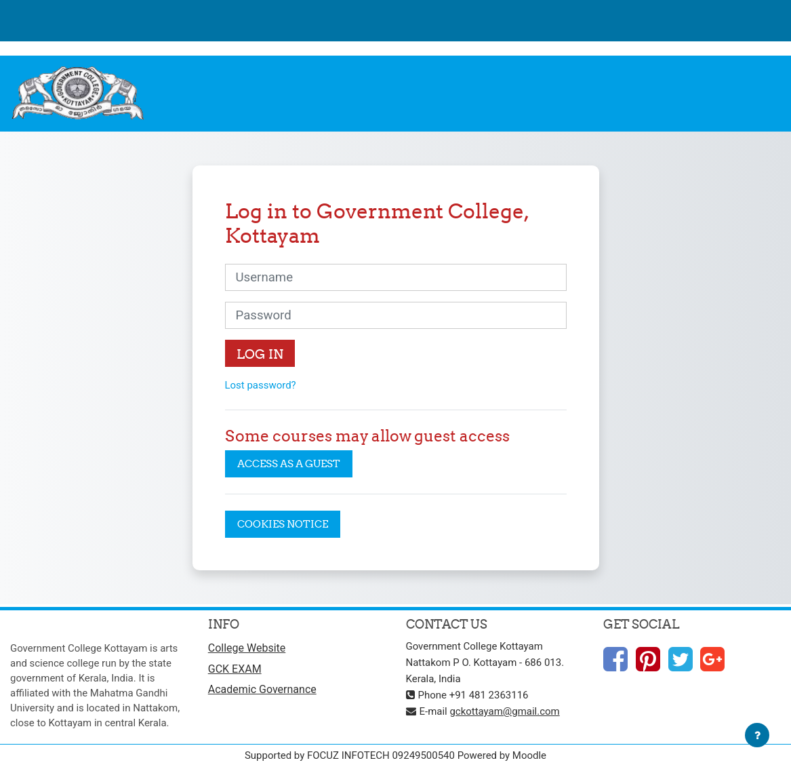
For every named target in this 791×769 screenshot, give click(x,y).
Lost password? (260, 385)
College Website (247, 648)
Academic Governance (262, 689)
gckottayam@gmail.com (504, 711)
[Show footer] (757, 735)
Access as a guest (288, 463)
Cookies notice (282, 523)
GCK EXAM (235, 669)
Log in (260, 354)
